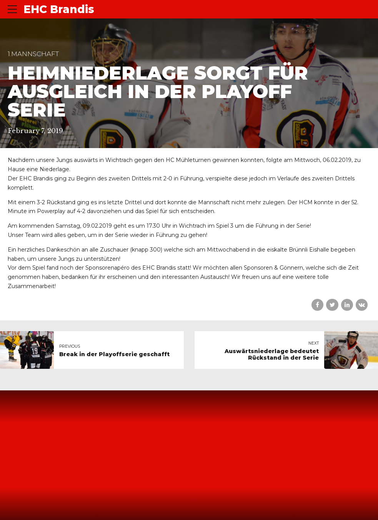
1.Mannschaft (33, 54)
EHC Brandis (58, 9)
